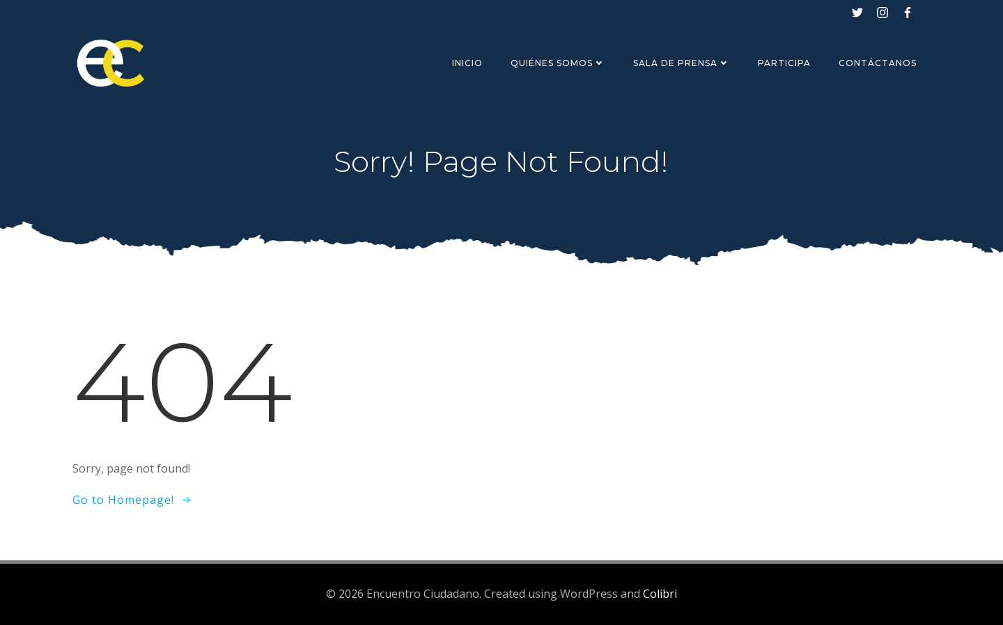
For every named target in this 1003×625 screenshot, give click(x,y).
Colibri (660, 593)
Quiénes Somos (558, 63)
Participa (784, 63)
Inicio (467, 63)
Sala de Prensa (681, 63)
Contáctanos (878, 63)
